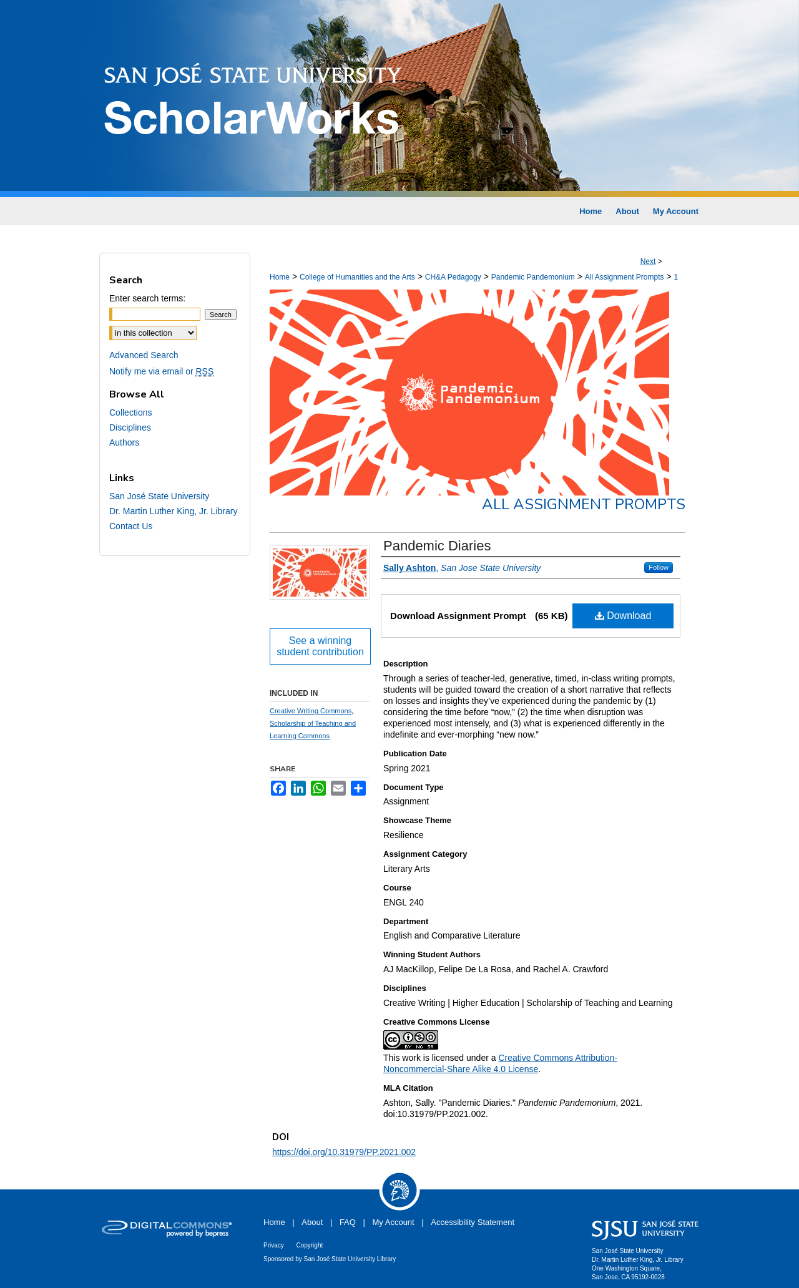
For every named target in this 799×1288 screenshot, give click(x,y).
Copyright (309, 1245)
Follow (659, 567)
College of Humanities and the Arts (357, 277)
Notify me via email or (161, 371)
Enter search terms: (147, 298)
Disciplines (130, 427)
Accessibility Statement (472, 1222)
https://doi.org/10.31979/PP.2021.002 (344, 1152)
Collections (130, 412)
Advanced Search (144, 355)
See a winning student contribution (320, 646)
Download (623, 615)
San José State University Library (350, 1259)
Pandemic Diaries (437, 546)
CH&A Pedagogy (453, 277)
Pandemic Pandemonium (533, 277)
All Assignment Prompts (624, 277)
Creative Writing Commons (310, 711)
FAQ (348, 1222)
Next (648, 261)
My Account (393, 1222)
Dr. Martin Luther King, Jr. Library (173, 511)
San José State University (159, 496)
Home (280, 277)
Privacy (273, 1245)
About (312, 1222)
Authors (124, 442)
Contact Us (130, 526)
